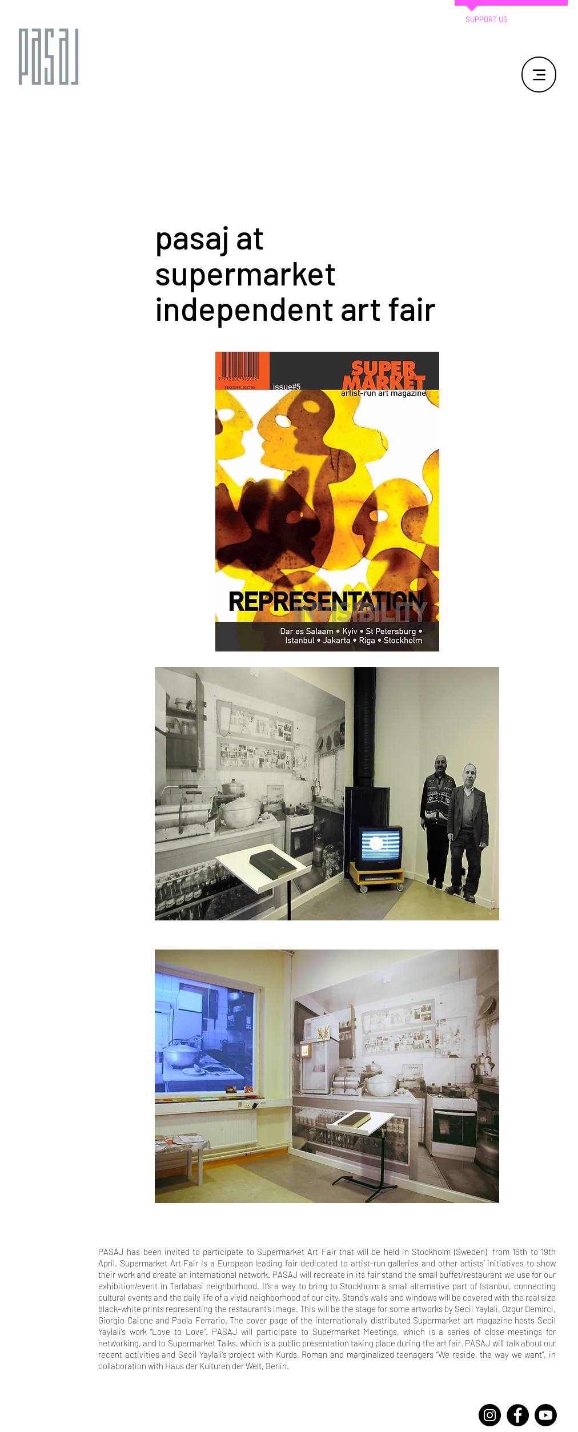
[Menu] (538, 74)
